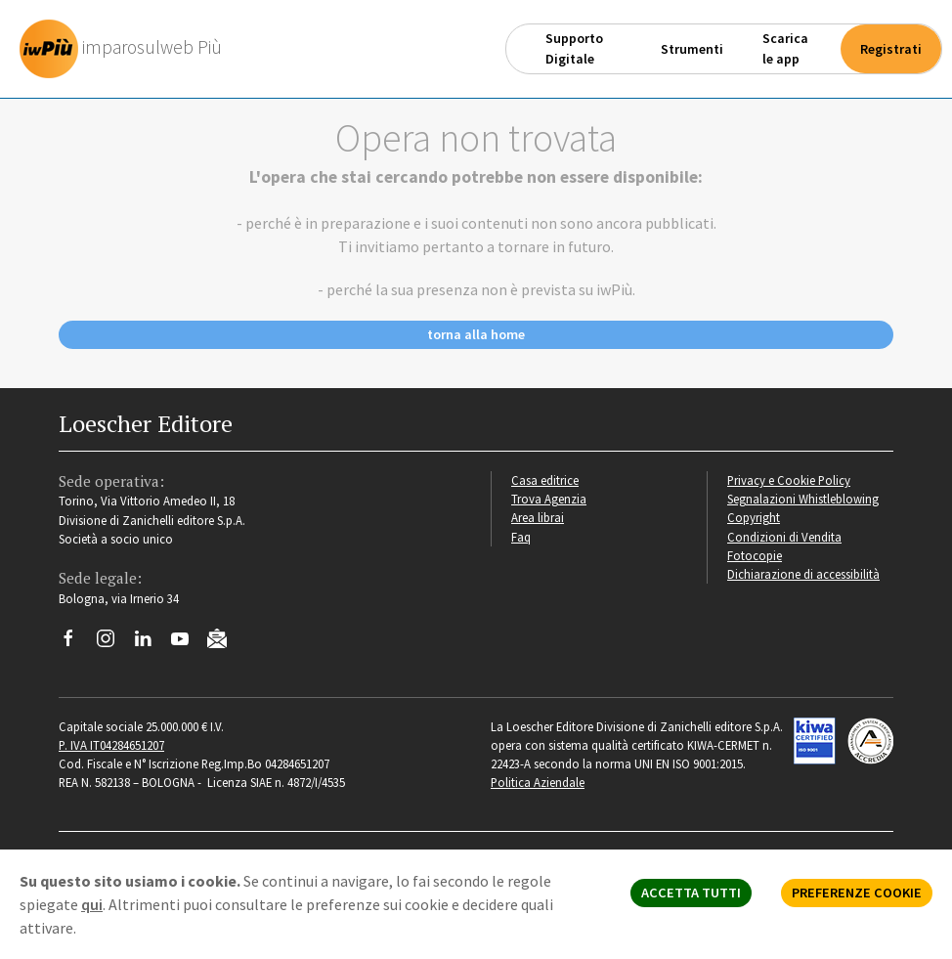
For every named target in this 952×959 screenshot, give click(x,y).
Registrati (891, 49)
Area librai (537, 517)
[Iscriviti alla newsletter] (224, 641)
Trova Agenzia (548, 498)
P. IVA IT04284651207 (111, 745)
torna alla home (476, 334)
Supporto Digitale (574, 48)
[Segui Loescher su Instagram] (113, 643)
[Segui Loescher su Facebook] (76, 643)
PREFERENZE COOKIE (857, 892)
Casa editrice (545, 480)
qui (92, 904)
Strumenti (692, 49)
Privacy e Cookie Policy (788, 480)
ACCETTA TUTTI (691, 892)
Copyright (753, 517)
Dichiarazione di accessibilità (803, 574)
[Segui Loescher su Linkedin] (150, 643)
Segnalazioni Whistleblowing (803, 498)
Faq (521, 537)
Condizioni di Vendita (784, 537)
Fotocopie (754, 555)
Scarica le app (785, 48)
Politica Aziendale (537, 782)
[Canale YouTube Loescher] (187, 643)
